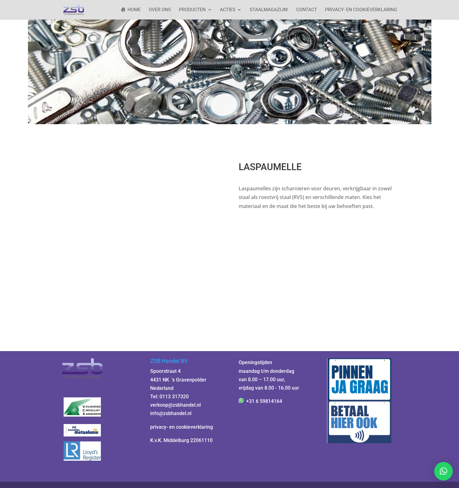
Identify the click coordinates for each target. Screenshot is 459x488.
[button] (443, 471)
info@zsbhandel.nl (170, 413)
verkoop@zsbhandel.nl (175, 405)
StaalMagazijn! (269, 9)
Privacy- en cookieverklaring (361, 9)
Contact (306, 9)
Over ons (160, 9)
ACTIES (228, 9)
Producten (192, 9)
